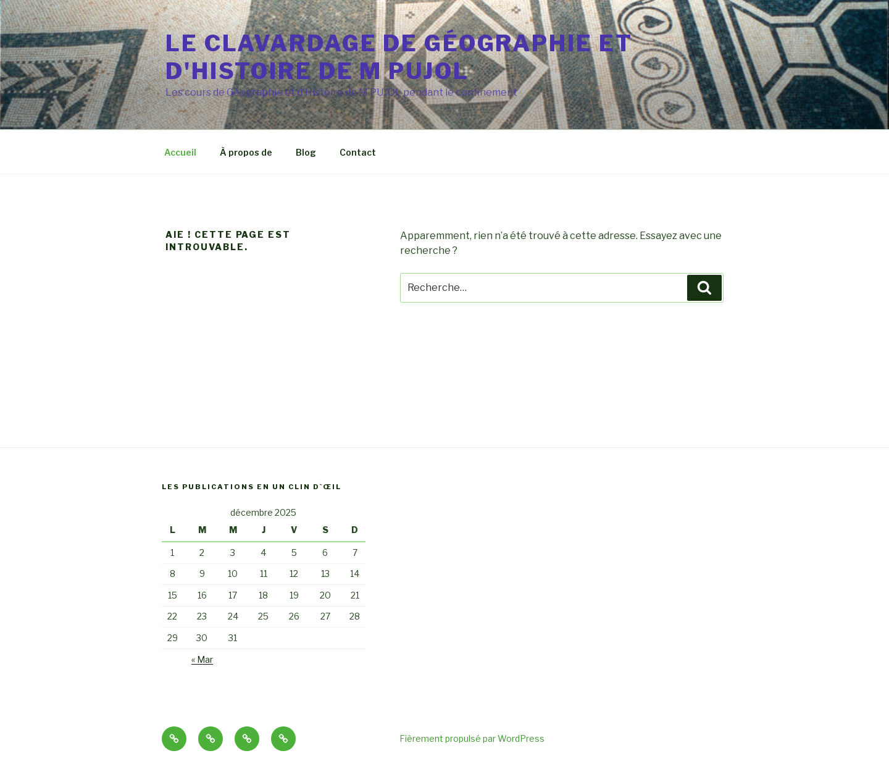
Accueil (180, 152)
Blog (306, 152)
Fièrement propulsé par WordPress (472, 738)
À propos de (246, 152)
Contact (358, 152)
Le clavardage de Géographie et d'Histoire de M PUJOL (398, 57)
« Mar (202, 659)
